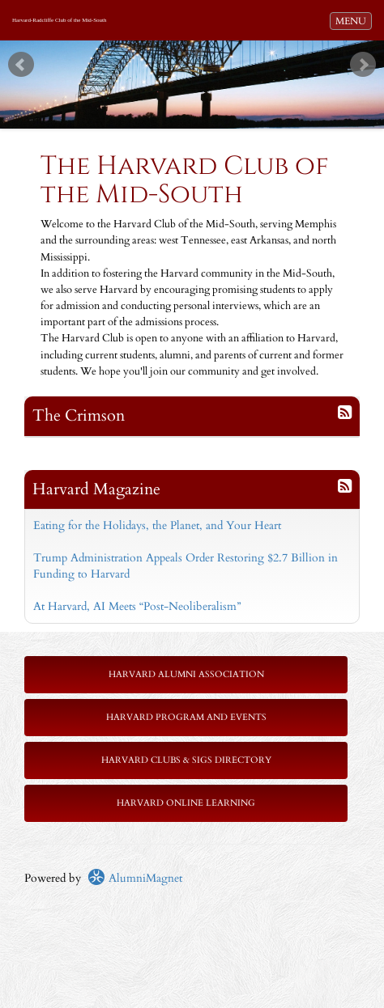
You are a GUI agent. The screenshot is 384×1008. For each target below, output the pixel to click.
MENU (353, 20)
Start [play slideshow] (186, 53)
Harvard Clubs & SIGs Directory (186, 760)
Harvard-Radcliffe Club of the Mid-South (59, 20)
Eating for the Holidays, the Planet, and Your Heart (157, 525)
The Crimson (78, 415)
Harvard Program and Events (186, 717)
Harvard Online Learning (186, 803)
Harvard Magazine (96, 489)
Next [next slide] (363, 65)
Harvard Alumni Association (186, 674)
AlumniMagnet (134, 878)
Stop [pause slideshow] (199, 53)
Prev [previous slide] (21, 65)
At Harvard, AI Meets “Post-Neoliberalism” (137, 606)
